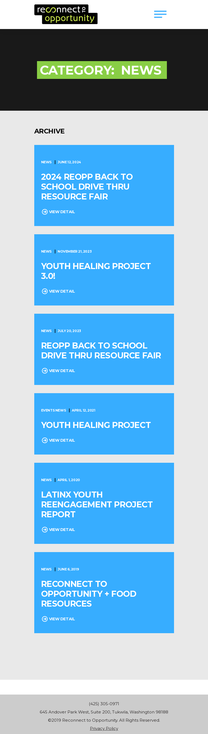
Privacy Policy (104, 728)
